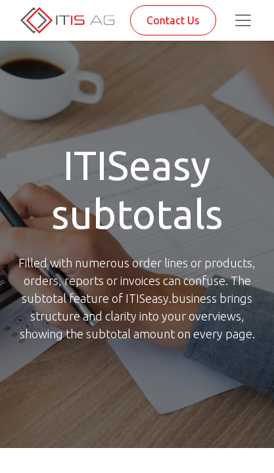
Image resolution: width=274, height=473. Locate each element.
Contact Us (173, 20)
